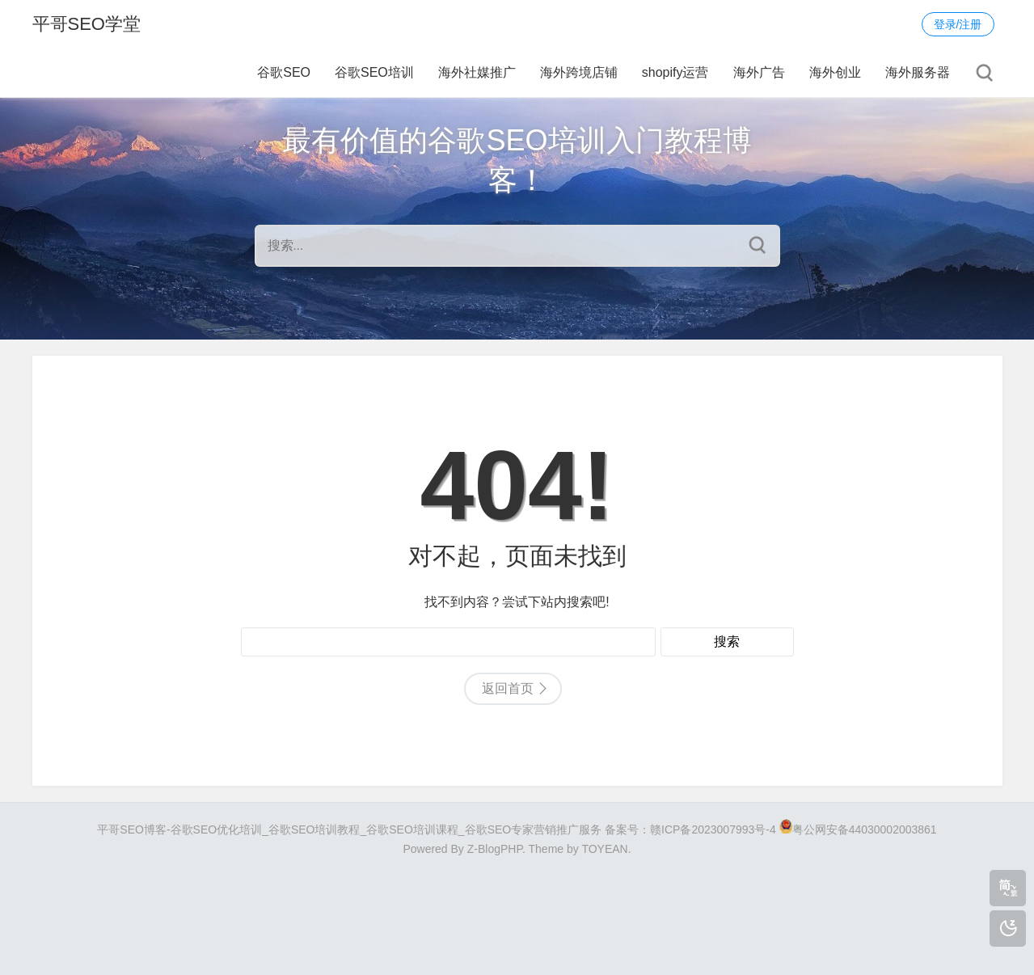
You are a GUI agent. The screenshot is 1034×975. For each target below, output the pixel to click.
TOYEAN (604, 848)
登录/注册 (958, 24)
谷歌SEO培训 (374, 72)
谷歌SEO (283, 72)
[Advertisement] (517, 909)
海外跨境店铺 (579, 72)
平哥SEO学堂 (86, 24)
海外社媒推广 (477, 72)
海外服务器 (917, 72)
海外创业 (835, 72)
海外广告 (759, 72)
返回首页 (508, 688)
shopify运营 (675, 72)
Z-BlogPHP (494, 848)
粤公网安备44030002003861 (864, 829)
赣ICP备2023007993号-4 (713, 829)
